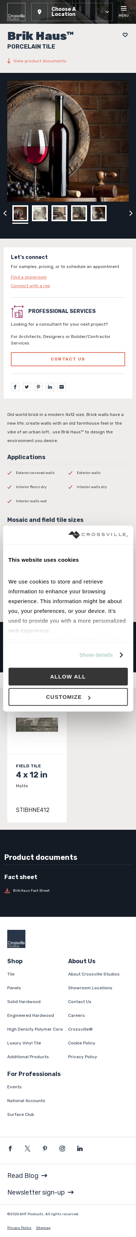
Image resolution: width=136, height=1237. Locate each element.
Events (14, 1086)
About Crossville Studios (94, 974)
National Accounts (26, 1100)
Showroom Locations (90, 987)
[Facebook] (15, 387)
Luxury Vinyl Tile (24, 1043)
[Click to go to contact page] (68, 277)
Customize (68, 697)
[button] (72, 12)
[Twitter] (26, 387)
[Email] (61, 387)
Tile (11, 974)
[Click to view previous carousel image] (5, 213)
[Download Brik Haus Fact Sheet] (68, 891)
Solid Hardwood (24, 1001)
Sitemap (43, 1228)
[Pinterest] (38, 387)
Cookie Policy (81, 1043)
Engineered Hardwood (30, 1015)
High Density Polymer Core (35, 1029)
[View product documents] (68, 61)
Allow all (68, 676)
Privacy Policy (82, 1056)
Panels (14, 987)
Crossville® (80, 1029)
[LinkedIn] (50, 387)
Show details (96, 655)
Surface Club (20, 1114)
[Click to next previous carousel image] (130, 213)
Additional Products (28, 1056)
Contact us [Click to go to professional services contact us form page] (68, 359)
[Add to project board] (123, 35)
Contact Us (79, 1001)
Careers (76, 1015)
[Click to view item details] (37, 758)
